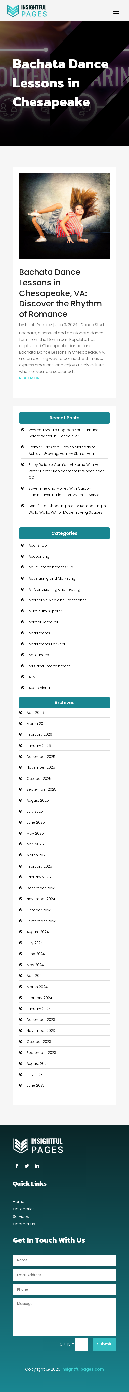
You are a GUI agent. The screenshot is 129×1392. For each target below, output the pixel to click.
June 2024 (36, 953)
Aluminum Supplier (45, 611)
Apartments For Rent (47, 644)
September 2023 (41, 1052)
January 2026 (39, 745)
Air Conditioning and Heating (54, 589)
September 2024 (41, 921)
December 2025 (41, 756)
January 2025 (39, 877)
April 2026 (35, 712)
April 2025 (35, 844)
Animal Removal (43, 622)
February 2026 (39, 734)
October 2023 (39, 1041)
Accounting (39, 556)
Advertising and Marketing (52, 578)
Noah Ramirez (38, 325)
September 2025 (41, 789)
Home (18, 1202)
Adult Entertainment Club (51, 567)
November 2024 (41, 899)
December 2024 (41, 888)
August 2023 (38, 1063)
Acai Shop (38, 545)
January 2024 (39, 1008)
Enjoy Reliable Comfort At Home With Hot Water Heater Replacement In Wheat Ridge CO (67, 471)
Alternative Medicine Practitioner (57, 600)
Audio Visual (40, 687)
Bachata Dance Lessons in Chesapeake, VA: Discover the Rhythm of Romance (60, 292)
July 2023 (35, 1074)
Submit (104, 1344)
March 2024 (37, 986)
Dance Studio (94, 325)
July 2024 (35, 943)
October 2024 (39, 910)
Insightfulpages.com (82, 1369)
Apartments (39, 633)
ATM (32, 676)
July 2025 (35, 811)
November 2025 (41, 767)
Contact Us (24, 1224)
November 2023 (41, 1030)
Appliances (39, 655)
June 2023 (36, 1085)
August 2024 (38, 931)
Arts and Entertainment (49, 666)
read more (30, 378)
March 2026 (37, 723)
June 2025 (36, 822)
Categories (24, 1209)
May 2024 (35, 964)
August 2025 (38, 800)
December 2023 (41, 1019)
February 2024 (39, 997)
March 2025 (37, 855)
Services (21, 1217)
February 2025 (39, 866)
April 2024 (35, 975)
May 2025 (35, 833)
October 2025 (39, 778)
